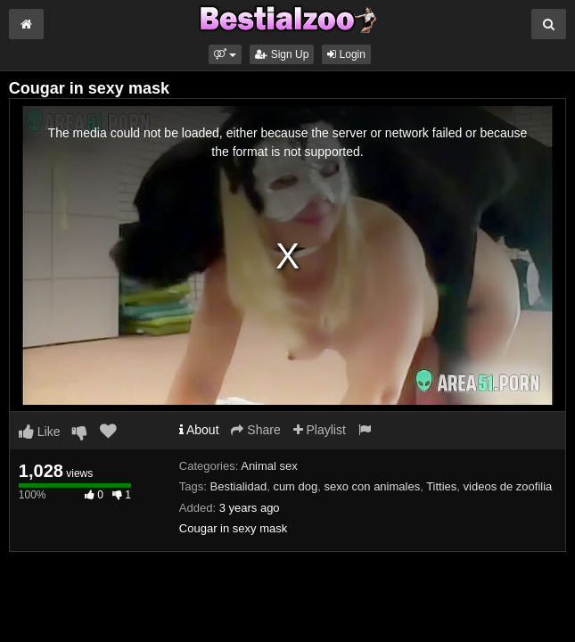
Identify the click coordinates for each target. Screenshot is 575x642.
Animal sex (269, 466)
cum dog (295, 486)
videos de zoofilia (508, 486)
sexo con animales (372, 486)
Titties (441, 486)
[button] (225, 54)
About (199, 430)
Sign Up (281, 54)
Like (40, 431)
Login (346, 54)
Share (255, 430)
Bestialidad (238, 486)
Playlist (319, 430)
